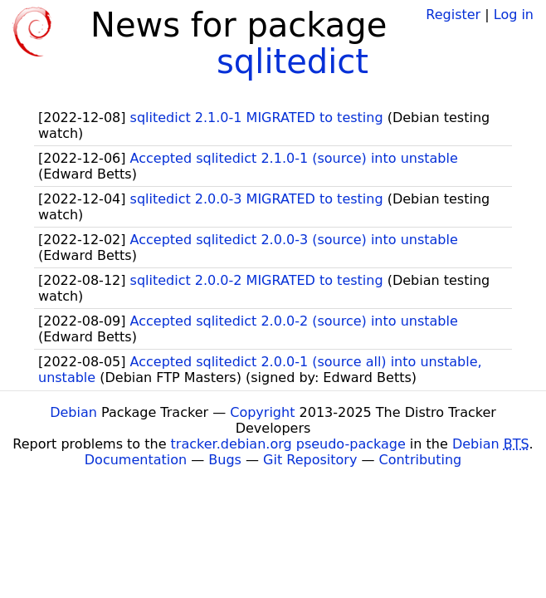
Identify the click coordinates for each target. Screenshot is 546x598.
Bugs (224, 460)
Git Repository (310, 460)
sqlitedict (292, 61)
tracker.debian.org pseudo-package (288, 444)
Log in (514, 14)
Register (453, 14)
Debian (73, 412)
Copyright (262, 412)
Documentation (136, 460)
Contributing (420, 460)
